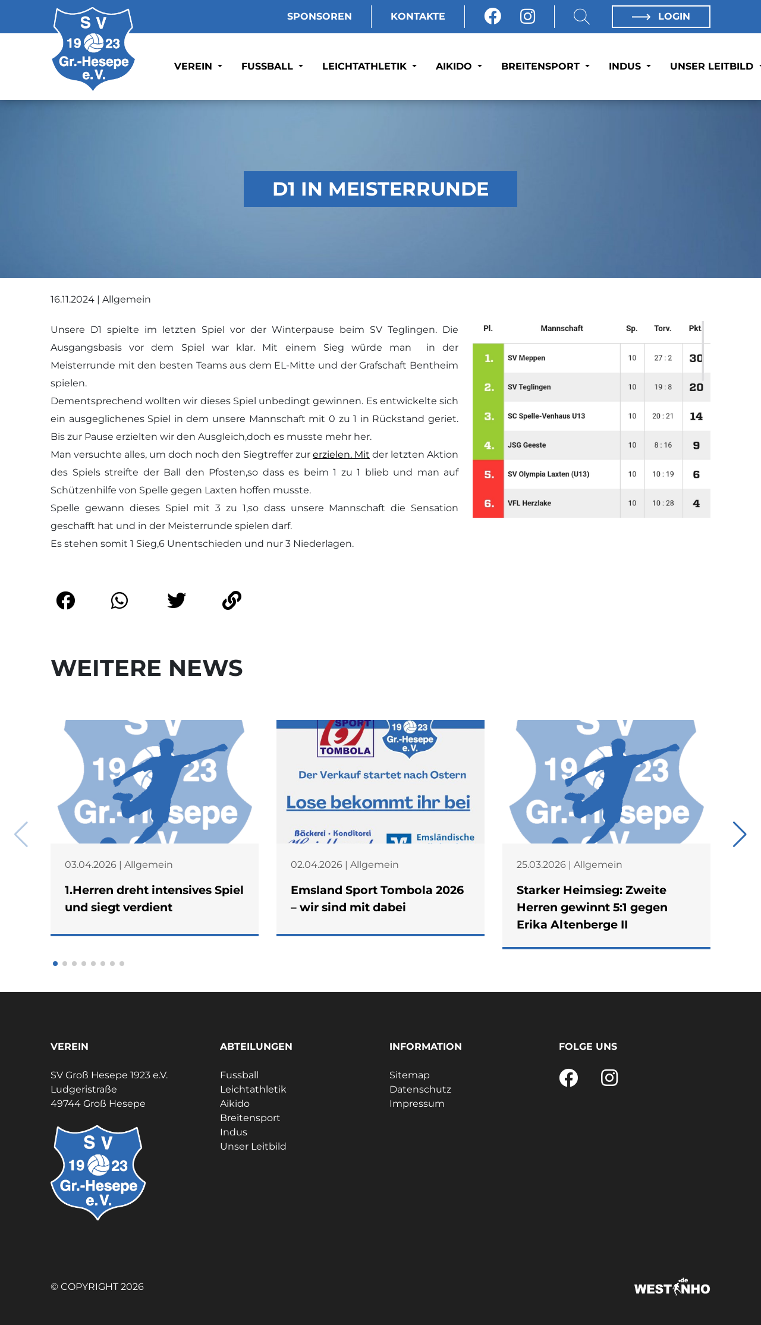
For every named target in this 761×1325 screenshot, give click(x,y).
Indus (626, 66)
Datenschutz (420, 1089)
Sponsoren (319, 16)
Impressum (417, 1103)
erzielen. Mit (341, 454)
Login (661, 16)
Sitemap (409, 1075)
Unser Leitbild (253, 1146)
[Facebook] (492, 16)
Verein (194, 66)
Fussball (268, 66)
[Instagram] (528, 16)
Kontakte (418, 16)
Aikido (455, 66)
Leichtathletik (366, 66)
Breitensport (542, 66)
